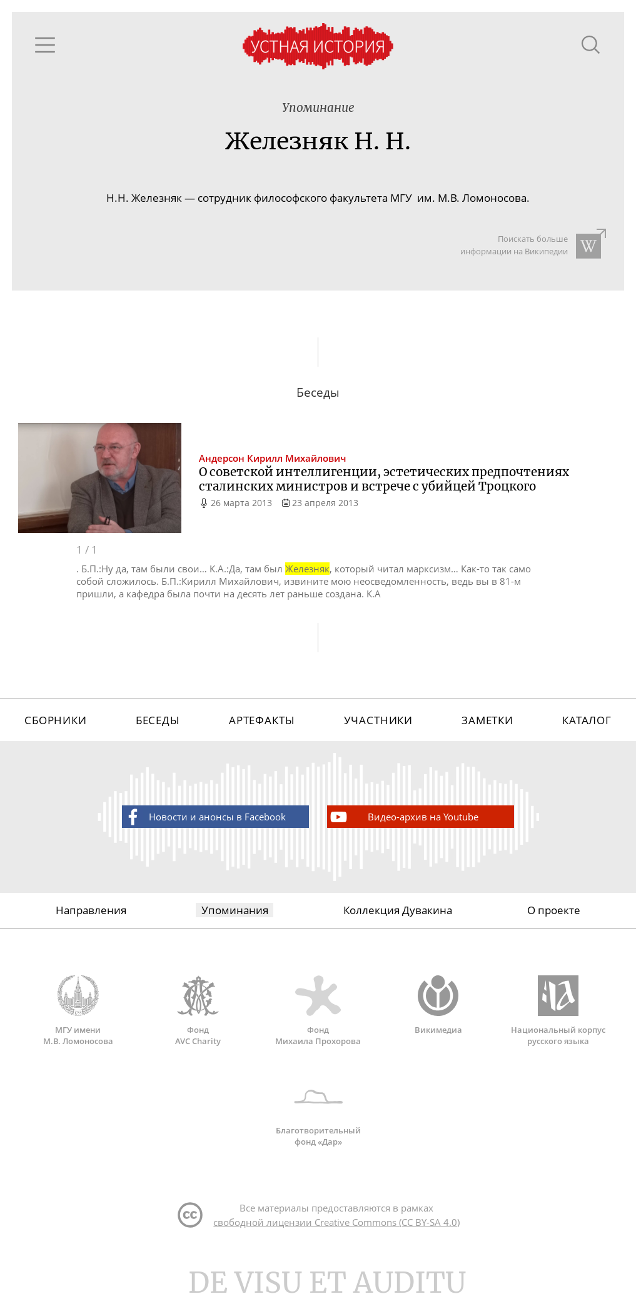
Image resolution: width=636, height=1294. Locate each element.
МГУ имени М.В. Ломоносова (78, 1011)
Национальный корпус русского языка (558, 1011)
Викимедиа (438, 1005)
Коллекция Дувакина (397, 910)
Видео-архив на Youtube (403, 817)
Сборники (55, 720)
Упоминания (234, 910)
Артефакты (262, 720)
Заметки (487, 720)
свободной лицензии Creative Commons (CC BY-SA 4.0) (336, 1222)
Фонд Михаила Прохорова (318, 1011)
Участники (378, 720)
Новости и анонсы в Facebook (204, 817)
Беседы (158, 720)
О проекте (553, 910)
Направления (91, 910)
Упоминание (318, 108)
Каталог (587, 720)
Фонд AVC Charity (198, 1011)
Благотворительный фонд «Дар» (318, 1111)
